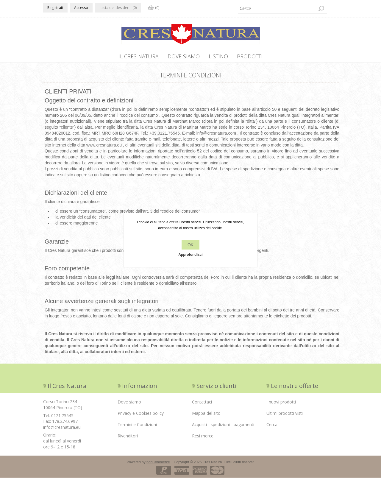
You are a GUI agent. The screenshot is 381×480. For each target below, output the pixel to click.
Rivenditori (128, 438)
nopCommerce (158, 464)
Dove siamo (184, 56)
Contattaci (202, 404)
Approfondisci (190, 255)
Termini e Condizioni (137, 427)
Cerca (271, 427)
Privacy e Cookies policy (141, 415)
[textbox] (282, 8)
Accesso (81, 7)
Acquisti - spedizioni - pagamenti (223, 427)
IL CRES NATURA (138, 56)
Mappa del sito (206, 415)
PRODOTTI (250, 56)
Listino (218, 56)
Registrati (55, 7)
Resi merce (202, 438)
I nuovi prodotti (281, 404)
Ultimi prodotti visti (284, 415)
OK (190, 244)
